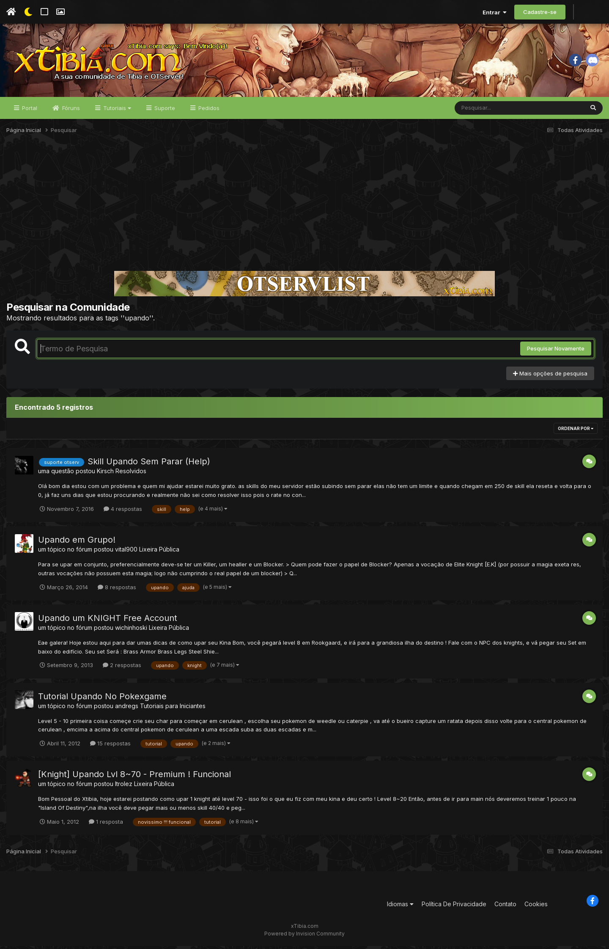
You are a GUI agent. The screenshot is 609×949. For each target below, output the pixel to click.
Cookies (536, 907)
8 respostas (117, 590)
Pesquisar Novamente (555, 351)
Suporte (164, 111)
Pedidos (208, 111)
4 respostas (123, 511)
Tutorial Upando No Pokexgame (102, 699)
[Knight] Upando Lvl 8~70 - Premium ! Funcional (134, 777)
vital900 (126, 552)
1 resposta (106, 824)
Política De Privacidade (454, 907)
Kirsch (105, 474)
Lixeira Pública (159, 552)
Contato (505, 907)
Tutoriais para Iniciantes (173, 708)
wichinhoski (131, 630)
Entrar (495, 12)
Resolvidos (130, 474)
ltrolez (123, 786)
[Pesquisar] (487, 111)
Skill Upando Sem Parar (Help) (149, 465)
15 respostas (110, 746)
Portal (28, 111)
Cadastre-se (540, 11)
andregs (126, 708)
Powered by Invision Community (304, 936)
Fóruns (70, 111)
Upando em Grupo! (76, 543)
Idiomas (400, 907)
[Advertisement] (304, 209)
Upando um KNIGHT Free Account (107, 621)
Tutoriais (116, 111)
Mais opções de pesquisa (550, 376)
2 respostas (122, 668)
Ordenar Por (575, 431)
